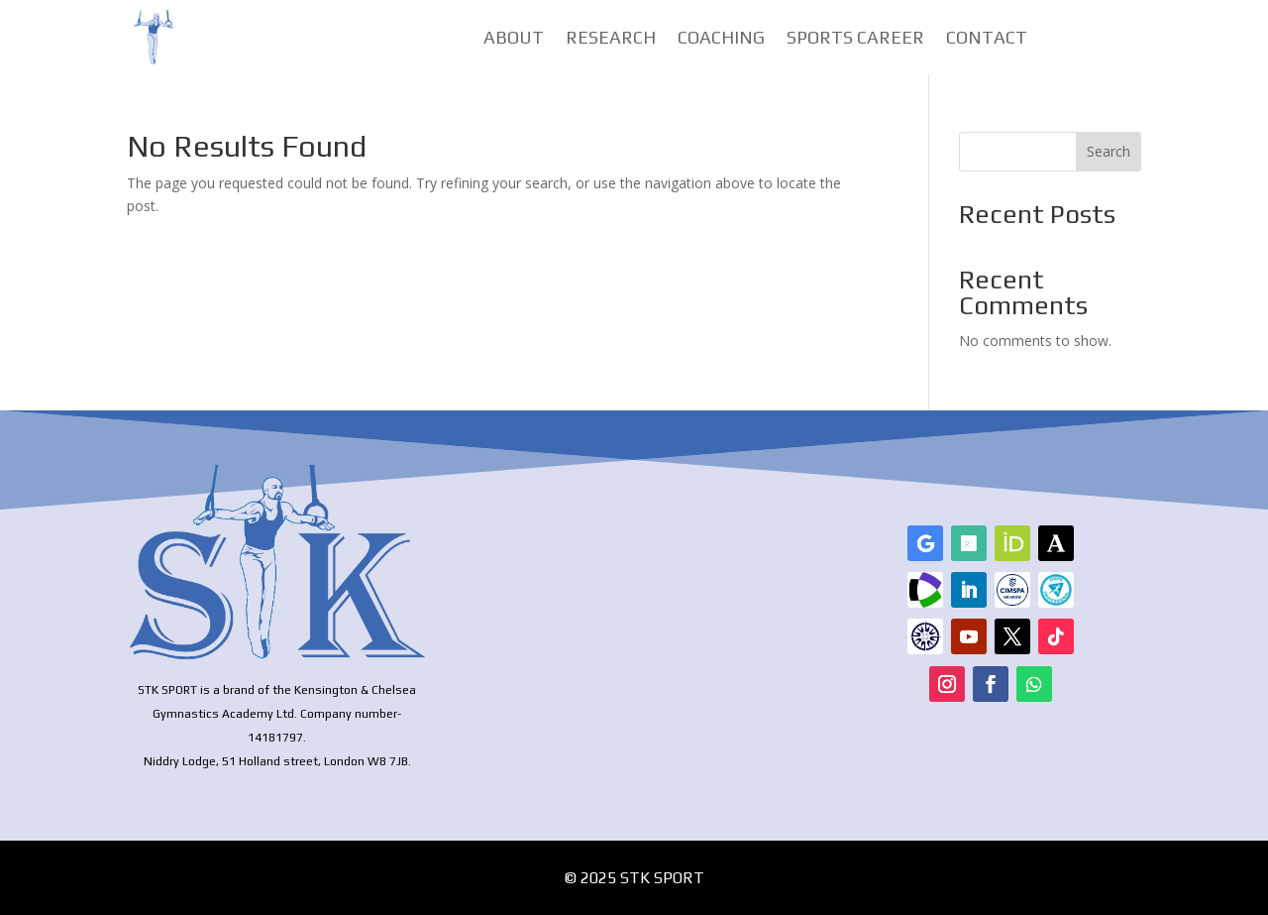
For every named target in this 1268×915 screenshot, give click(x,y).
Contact (986, 39)
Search (1108, 151)
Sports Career (855, 39)
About (513, 39)
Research (611, 39)
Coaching (721, 39)
